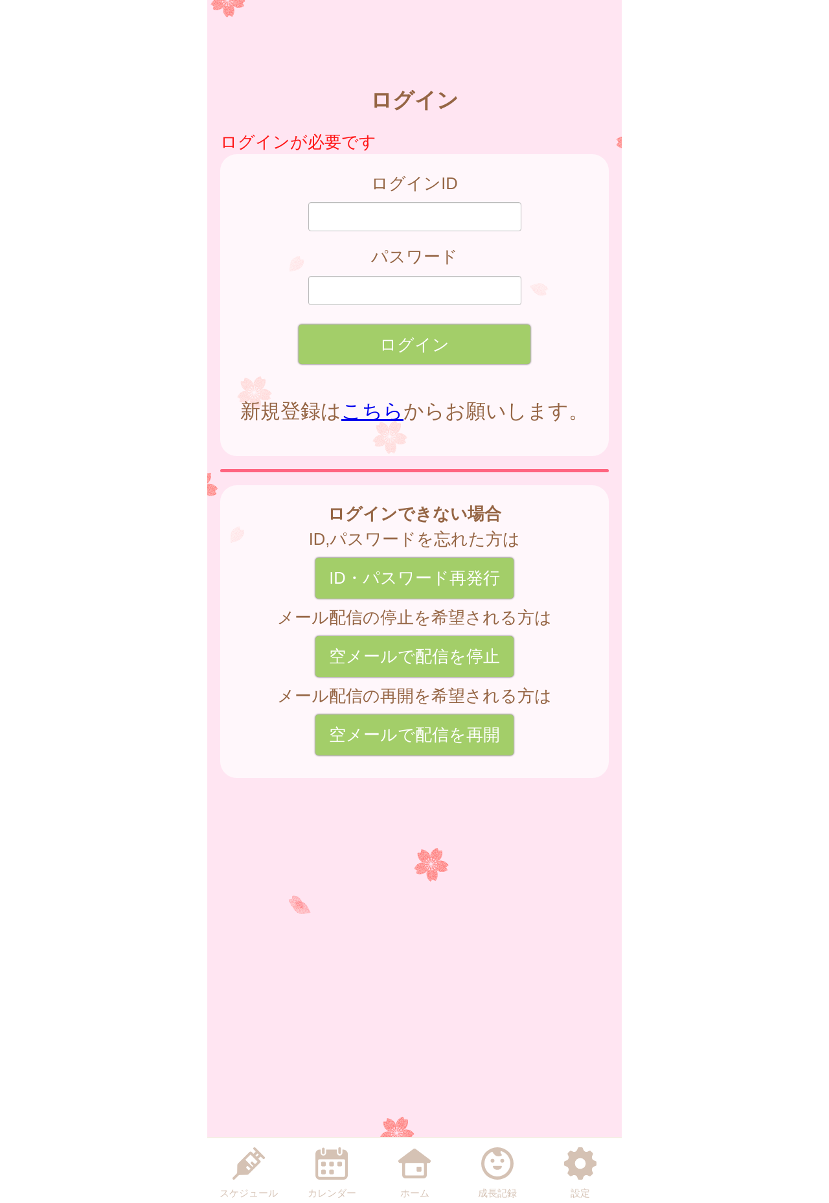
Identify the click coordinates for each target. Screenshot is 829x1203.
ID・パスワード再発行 (414, 578)
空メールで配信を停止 (414, 656)
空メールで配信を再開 (414, 735)
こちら (372, 411)
